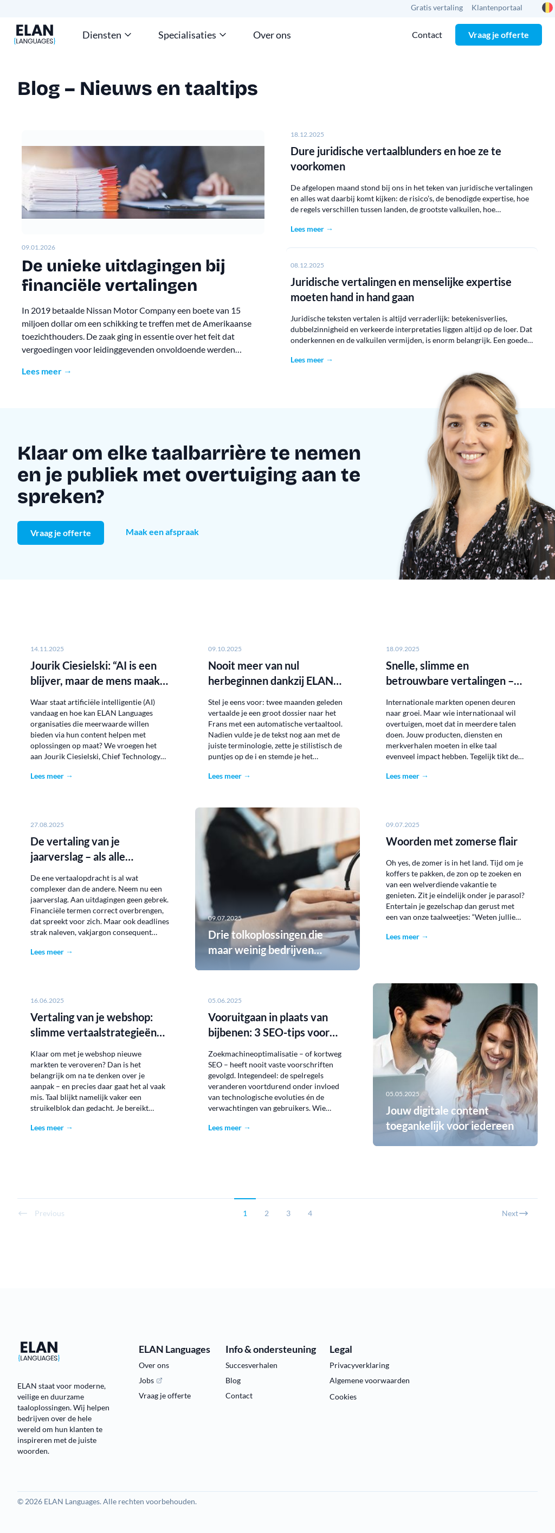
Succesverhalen (251, 1365)
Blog (233, 1380)
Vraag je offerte (498, 34)
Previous (40, 1213)
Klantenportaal (497, 7)
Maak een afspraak (162, 531)
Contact (427, 34)
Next (515, 1213)
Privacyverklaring (359, 1365)
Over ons (272, 35)
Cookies (343, 1396)
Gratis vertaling (437, 7)
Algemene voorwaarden (370, 1380)
